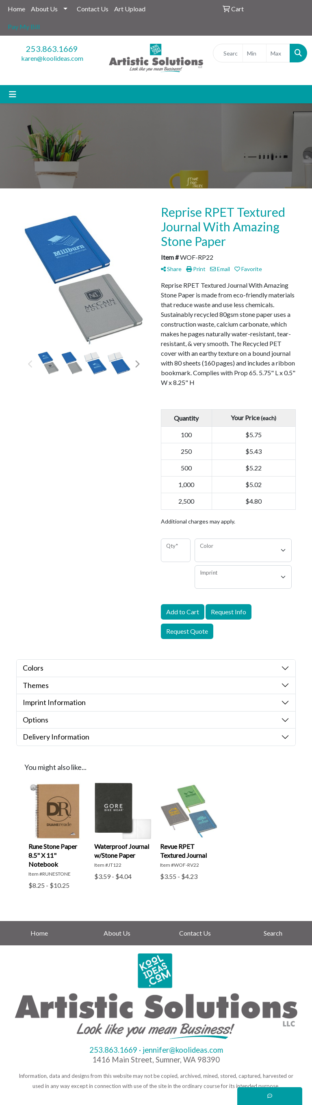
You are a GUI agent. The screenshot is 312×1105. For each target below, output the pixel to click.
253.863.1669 (52, 48)
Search (273, 933)
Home (16, 9)
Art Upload (129, 9)
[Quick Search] (228, 53)
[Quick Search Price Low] (254, 53)
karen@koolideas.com (52, 58)
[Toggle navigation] (12, 94)
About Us (44, 9)
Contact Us (92, 9)
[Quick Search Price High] (278, 53)
